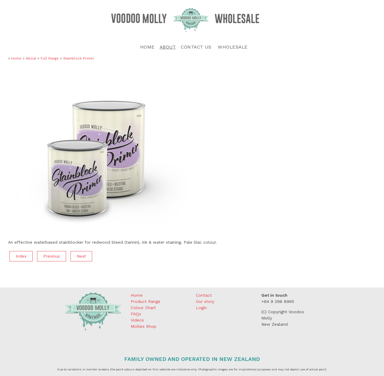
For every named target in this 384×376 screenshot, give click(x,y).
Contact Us (196, 47)
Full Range (50, 58)
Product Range (145, 301)
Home (147, 47)
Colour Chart (143, 307)
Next (81, 256)
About (168, 47)
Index (21, 256)
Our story (205, 301)
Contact (204, 295)
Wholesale (233, 47)
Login (201, 307)
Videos (137, 320)
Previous (51, 256)
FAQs (136, 313)
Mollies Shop (143, 326)
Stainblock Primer (78, 58)
